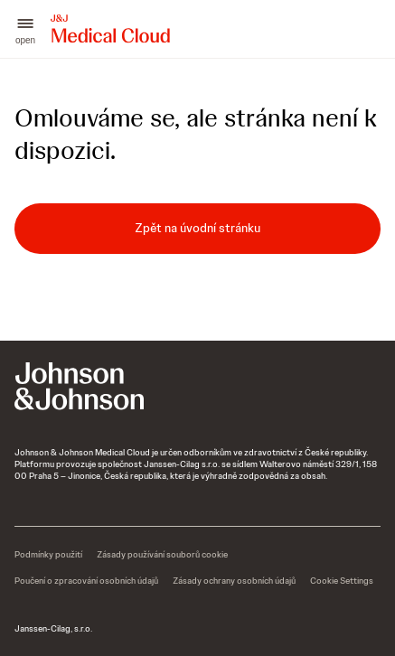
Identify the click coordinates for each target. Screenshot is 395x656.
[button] (25, 29)
